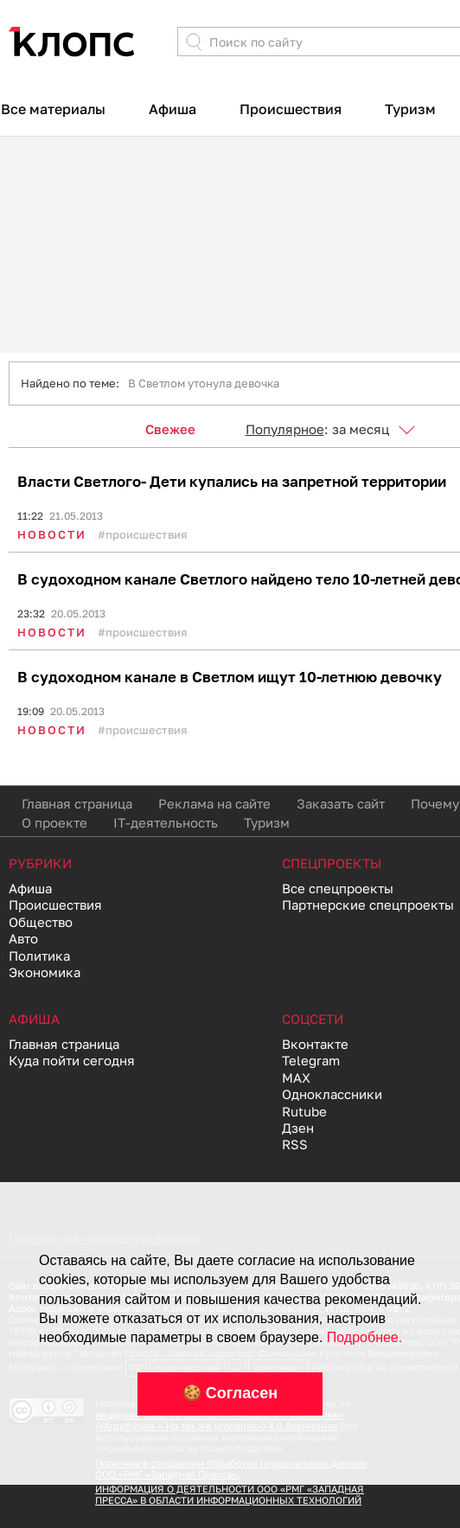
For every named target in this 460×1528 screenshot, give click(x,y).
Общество (41, 922)
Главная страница (77, 803)
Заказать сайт (341, 803)
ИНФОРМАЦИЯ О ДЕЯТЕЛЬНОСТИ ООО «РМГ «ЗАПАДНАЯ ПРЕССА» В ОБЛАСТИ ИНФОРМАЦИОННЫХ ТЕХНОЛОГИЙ (229, 1494)
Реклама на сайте (214, 803)
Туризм (410, 109)
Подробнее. (364, 1337)
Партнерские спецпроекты (368, 904)
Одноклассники (332, 1094)
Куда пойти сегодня (72, 1060)
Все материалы (53, 109)
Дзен (298, 1127)
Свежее (170, 429)
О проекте (54, 822)
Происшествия (291, 109)
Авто (23, 938)
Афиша (172, 109)
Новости (51, 534)
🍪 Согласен (230, 1393)
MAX (296, 1077)
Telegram (311, 1060)
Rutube (304, 1111)
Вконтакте (315, 1044)
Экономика (44, 972)
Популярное (285, 429)
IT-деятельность (165, 822)
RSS (295, 1144)
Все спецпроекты (337, 888)
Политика (39, 955)
